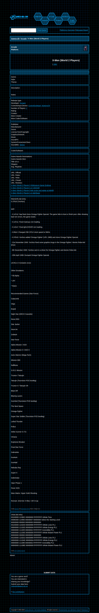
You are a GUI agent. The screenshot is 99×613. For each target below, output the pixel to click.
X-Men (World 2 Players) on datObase (25, 193)
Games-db (15, 39)
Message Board (82, 30)
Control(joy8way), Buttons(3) (39, 106)
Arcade (24, 39)
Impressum (84, 610)
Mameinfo (17, 508)
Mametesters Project (25, 508)
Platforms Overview (67, 30)
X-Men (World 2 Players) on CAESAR (25, 188)
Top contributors (18, 592)
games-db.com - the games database (35, 610)
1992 (55, 64)
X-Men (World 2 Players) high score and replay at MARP (32, 190)
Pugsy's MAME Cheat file (19, 550)
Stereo (22, 145)
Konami (23, 103)
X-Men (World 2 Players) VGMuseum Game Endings (31, 185)
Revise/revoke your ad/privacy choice (69, 610)
